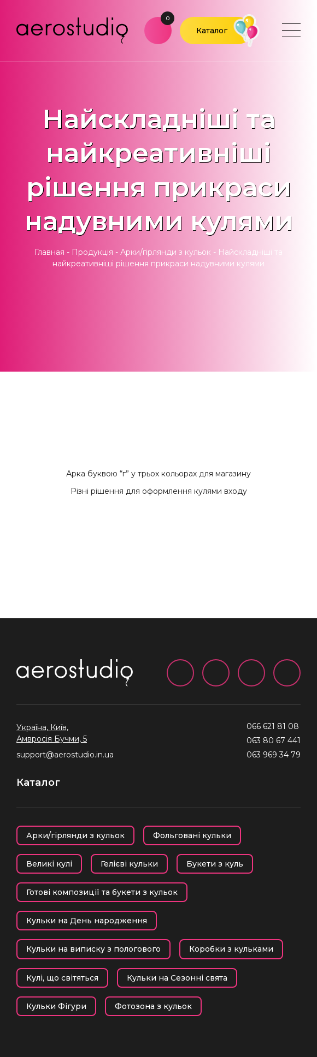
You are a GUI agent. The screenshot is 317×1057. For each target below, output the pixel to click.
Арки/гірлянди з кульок (165, 252)
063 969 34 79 (273, 754)
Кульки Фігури (56, 1006)
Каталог (211, 30)
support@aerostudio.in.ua (65, 755)
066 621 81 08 (272, 726)
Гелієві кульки (129, 864)
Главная (49, 252)
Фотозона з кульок (153, 1006)
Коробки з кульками (231, 949)
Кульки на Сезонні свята (177, 978)
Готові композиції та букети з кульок (102, 892)
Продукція (92, 252)
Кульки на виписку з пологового (93, 949)
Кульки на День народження (86, 920)
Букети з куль (214, 864)
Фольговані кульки (192, 835)
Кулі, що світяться (62, 978)
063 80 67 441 (273, 740)
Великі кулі (49, 864)
